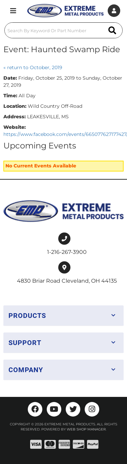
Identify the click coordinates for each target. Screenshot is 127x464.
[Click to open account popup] (114, 10)
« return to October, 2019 (32, 67)
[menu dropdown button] (13, 10)
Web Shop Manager (86, 429)
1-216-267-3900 (67, 252)
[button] (63, 30)
